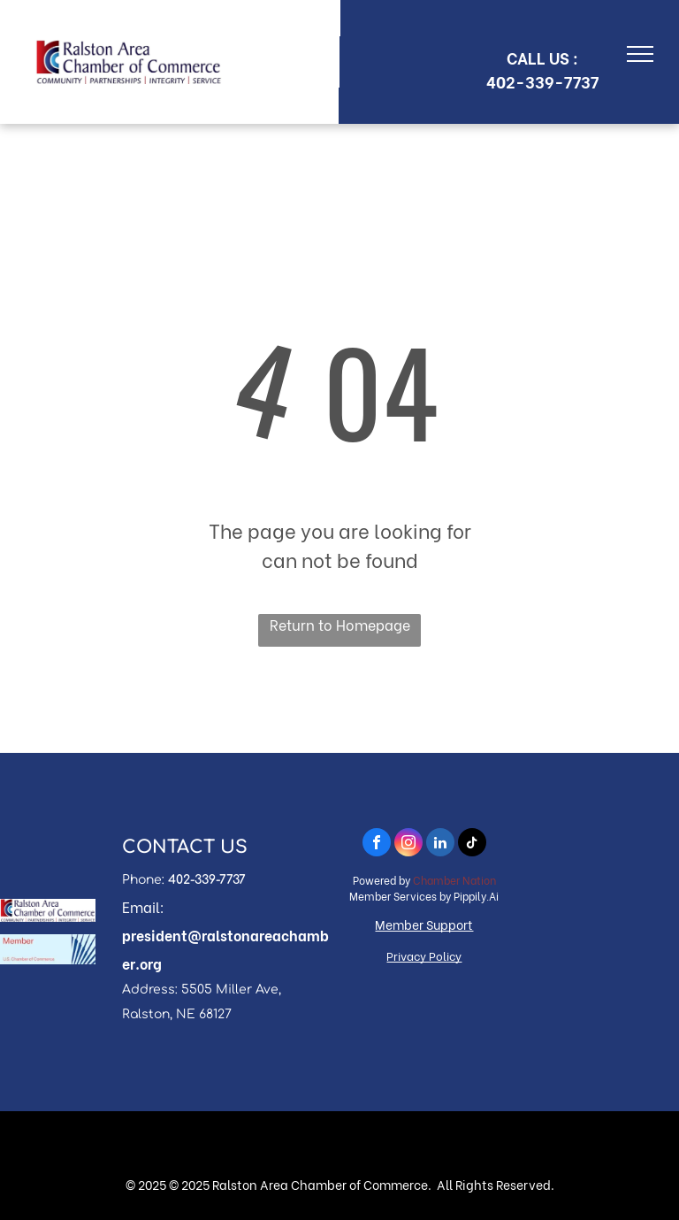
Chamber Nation (454, 879)
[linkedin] (440, 844)
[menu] (640, 54)
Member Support (424, 924)
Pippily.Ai (476, 895)
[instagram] (408, 844)
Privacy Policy (424, 955)
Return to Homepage (340, 624)
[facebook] (376, 844)
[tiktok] (472, 844)
